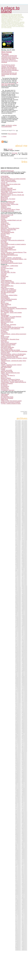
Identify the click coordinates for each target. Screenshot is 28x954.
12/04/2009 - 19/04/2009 (21, 658)
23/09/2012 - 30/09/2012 (21, 858)
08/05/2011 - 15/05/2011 (21, 774)
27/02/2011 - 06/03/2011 (21, 762)
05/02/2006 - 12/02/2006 (21, 488)
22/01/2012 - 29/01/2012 (21, 816)
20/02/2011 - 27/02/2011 (21, 760)
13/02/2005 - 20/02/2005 (21, 437)
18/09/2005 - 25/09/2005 (21, 469)
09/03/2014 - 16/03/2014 (21, 935)
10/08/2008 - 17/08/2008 (21, 618)
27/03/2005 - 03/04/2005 (21, 444)
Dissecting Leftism (5, 231)
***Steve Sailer (5, 374)
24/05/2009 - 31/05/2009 (21, 665)
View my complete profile (20, 158)
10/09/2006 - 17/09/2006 (21, 521)
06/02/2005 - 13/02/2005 (21, 436)
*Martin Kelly (4, 306)
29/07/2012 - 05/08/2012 (21, 848)
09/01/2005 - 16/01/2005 (21, 431)
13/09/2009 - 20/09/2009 (21, 684)
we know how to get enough (9, 83)
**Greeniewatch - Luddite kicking (9, 265)
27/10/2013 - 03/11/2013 (21, 914)
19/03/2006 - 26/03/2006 (21, 495)
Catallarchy (4, 207)
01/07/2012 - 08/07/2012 (21, 844)
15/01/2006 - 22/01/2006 (21, 485)
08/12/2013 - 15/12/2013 (21, 921)
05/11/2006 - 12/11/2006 (21, 531)
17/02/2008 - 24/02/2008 (21, 594)
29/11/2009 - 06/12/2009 (21, 697)
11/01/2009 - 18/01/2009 (21, 643)
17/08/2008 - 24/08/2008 (21, 619)
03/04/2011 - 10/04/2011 (21, 768)
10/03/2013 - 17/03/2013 (21, 886)
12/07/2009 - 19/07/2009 (21, 674)
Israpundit (3, 275)
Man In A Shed (5, 303)
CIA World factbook (6, 208)
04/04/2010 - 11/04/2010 (21, 719)
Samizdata (3, 359)
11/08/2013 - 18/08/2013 (21, 901)
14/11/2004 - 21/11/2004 (21, 422)
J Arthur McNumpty (6, 319)
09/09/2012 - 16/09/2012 (21, 856)
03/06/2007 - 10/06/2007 (21, 564)
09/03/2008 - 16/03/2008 (21, 598)
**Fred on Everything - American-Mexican (12, 252)
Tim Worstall (4, 384)
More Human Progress (6, 53)
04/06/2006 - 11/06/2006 (21, 508)
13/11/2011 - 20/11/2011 (21, 804)
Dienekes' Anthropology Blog (8, 229)
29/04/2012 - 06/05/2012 (21, 833)
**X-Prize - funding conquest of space (11, 403)
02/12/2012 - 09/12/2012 (21, 870)
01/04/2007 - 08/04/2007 (21, 555)
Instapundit (4, 273)
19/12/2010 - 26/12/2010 (21, 751)
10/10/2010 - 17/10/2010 (21, 739)
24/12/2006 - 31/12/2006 (21, 539)
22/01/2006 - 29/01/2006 (21, 486)
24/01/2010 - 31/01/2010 (21, 707)
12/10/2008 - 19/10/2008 (21, 628)
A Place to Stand (10, 9)
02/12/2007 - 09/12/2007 (21, 581)
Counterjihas (4, 217)
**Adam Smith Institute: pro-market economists (13, 178)
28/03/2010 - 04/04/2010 (21, 718)
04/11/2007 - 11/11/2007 (21, 576)
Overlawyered (4, 338)
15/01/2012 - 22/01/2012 (21, 815)
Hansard (3, 269)
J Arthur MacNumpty (6, 280)
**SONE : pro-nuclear (6, 370)
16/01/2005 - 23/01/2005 (21, 432)
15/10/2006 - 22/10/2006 (21, 527)
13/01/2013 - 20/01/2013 (21, 877)
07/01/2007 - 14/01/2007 (21, 540)
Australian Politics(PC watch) (8, 189)
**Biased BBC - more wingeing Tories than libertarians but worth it (12, 193)
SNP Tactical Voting (6, 367)
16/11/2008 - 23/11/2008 (21, 633)
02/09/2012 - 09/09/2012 (21, 854)
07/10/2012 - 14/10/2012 (21, 860)
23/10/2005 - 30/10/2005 (21, 470)
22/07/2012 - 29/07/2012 (21, 847)
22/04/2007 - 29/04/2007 (21, 557)
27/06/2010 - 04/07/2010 (21, 733)
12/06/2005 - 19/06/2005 (21, 457)
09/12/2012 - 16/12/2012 (21, 871)
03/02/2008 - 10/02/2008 (21, 592)
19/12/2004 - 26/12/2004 (21, 427)
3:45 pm (13, 130)
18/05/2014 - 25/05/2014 (21, 944)
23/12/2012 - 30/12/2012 (21, 873)
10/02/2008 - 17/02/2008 (21, 593)
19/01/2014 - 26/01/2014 (21, 927)
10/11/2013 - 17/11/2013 (21, 916)
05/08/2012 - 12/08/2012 (21, 850)
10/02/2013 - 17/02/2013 (21, 882)
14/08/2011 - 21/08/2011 (21, 790)
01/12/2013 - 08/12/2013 (21, 920)
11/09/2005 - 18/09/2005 (21, 468)
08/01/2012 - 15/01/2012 (21, 814)
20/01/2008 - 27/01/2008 (21, 589)
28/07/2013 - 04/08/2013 (21, 898)
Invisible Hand (4, 276)
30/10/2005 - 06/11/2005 (21, 471)
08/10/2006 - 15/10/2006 (21, 526)
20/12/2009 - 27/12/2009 (21, 701)
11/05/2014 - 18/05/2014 (21, 942)
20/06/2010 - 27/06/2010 (21, 732)
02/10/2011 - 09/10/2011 (21, 797)
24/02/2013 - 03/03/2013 (21, 884)
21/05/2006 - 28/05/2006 (21, 506)
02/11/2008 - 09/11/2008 (21, 632)
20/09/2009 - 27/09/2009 (21, 686)
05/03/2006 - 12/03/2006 (21, 493)
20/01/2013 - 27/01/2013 (21, 878)
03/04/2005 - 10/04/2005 (21, 445)
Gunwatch (3, 267)
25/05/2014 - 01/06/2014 (21, 945)
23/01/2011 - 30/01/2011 (21, 757)
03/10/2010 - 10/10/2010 (21, 738)
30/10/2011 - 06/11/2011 (21, 802)
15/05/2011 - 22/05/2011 (21, 775)
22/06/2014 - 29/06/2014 (21, 950)
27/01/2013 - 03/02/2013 (21, 879)
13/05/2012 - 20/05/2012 (21, 835)
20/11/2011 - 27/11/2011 (21, 806)
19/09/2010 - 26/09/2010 (21, 735)
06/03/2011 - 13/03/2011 (21, 763)
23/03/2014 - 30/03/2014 (21, 938)
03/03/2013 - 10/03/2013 (21, 885)
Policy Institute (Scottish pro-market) (10, 350)
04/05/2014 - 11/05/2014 (21, 941)
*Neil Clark (3, 323)
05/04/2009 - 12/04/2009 (21, 657)
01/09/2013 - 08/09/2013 (21, 904)
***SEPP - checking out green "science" (11, 364)
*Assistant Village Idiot (7, 188)
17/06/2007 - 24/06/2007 (21, 567)
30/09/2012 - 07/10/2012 (21, 859)
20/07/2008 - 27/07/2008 (21, 614)
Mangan (3, 301)
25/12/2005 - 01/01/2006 (21, 481)
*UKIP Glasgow (5, 394)
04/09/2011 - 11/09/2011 (21, 793)
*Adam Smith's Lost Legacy (8, 180)
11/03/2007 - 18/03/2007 (21, 551)
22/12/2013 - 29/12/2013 (21, 923)
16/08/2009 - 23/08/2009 (21, 680)
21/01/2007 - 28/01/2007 (21, 543)
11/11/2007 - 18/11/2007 (21, 577)
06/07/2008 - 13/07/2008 (21, 612)
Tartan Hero (4, 376)
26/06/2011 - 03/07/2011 (21, 782)
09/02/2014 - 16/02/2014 (21, 930)
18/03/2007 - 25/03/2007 (21, 552)
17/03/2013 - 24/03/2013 (21, 888)
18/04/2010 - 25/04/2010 (21, 721)
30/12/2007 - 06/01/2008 (21, 586)
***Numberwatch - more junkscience (10, 328)
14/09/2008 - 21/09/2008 (21, 624)
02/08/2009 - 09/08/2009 (21, 677)
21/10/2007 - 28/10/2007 (21, 574)
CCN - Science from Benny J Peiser (10, 209)
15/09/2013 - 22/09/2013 (21, 907)
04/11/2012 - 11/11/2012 (21, 865)
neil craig (10, 149)
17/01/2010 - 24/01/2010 (21, 706)
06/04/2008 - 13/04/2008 (21, 602)
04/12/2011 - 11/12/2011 (21, 808)
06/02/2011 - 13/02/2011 (21, 758)
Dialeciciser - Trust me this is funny (10, 228)
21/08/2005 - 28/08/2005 (21, 466)
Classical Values (5, 216)
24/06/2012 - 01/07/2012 (21, 842)
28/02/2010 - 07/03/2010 (21, 713)
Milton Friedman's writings (7, 318)
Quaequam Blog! (5, 352)
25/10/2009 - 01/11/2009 (21, 691)
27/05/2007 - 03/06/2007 (21, 563)
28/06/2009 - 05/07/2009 (21, 671)
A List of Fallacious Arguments (9, 299)
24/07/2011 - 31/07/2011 (21, 787)
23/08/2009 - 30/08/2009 (21, 681)
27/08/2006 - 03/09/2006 (21, 519)
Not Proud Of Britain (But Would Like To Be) (12, 327)
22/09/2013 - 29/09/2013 (21, 908)
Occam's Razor (5, 330)
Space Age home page (7, 371)
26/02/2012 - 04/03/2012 (21, 822)
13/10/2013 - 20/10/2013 (21, 911)
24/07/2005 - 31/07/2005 (21, 461)
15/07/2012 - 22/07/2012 (21, 846)
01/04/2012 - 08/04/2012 (21, 828)
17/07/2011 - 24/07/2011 (21, 785)
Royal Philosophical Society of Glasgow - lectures (14, 358)
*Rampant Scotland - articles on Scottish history (13, 354)
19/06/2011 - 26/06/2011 (21, 781)
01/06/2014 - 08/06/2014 (21, 946)
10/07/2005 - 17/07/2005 (21, 458)
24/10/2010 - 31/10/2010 (21, 741)
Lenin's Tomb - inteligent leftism (9, 295)
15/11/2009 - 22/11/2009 (21, 695)
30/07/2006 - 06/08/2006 (21, 515)
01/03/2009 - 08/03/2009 (21, 651)
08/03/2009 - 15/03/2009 (21, 652)
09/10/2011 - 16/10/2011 (21, 798)
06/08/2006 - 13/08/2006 (21, 517)
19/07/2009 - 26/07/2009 (21, 675)
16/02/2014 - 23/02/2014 (21, 932)
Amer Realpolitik (5, 185)
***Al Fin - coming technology (8, 181)
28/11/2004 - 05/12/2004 (21, 424)
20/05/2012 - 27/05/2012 (21, 837)
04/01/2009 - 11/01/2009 (21, 642)
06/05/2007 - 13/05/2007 (21, 559)
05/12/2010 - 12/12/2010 (21, 749)
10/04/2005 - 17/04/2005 (21, 446)
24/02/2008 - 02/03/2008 (21, 595)
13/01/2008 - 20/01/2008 (21, 588)
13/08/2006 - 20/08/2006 (21, 518)
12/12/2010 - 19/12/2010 (21, 750)
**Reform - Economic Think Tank (9, 356)
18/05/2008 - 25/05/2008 (21, 603)
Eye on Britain (4, 243)
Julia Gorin (3, 287)
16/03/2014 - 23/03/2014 (21, 936)
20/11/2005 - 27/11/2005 (21, 475)
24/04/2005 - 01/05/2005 (21, 449)
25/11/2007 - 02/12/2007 (21, 580)
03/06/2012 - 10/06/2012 (21, 839)
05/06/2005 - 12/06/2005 (21, 456)
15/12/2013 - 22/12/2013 (21, 922)
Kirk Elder (3, 293)
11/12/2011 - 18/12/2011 (21, 809)
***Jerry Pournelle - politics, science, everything (13, 283)
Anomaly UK (4, 182)
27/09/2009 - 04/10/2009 (21, 687)
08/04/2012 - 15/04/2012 (21, 829)
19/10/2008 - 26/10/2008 (21, 630)
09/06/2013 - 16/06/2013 (21, 890)
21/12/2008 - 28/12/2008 (21, 639)
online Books (4, 332)
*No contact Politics (6, 326)
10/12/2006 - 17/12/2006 (21, 537)
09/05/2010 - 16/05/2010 (21, 725)
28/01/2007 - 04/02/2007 (21, 544)
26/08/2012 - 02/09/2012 (21, 853)
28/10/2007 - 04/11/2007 (21, 575)
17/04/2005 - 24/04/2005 (21, 448)
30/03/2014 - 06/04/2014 (21, 939)
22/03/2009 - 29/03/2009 (21, 655)
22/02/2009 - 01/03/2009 (21, 650)
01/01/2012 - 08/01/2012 (21, 813)
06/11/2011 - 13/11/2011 (21, 803)
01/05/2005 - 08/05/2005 (21, 450)
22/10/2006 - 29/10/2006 (21, 529)
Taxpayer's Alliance (6, 378)
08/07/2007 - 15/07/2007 (21, 570)
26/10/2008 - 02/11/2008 (21, 631)
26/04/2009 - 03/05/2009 (21, 661)
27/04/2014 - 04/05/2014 (21, 940)
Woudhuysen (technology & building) (10, 402)
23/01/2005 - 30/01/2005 (21, 433)
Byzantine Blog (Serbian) (7, 202)
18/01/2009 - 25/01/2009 (21, 644)
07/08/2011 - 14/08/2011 (21, 789)
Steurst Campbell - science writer (9, 204)
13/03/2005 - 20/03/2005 (21, 442)
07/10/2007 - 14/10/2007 (21, 571)
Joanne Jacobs (5, 284)
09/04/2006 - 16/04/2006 (21, 499)
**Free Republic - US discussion (13, 253)
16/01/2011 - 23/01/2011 (21, 756)
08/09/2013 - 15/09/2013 (21, 906)
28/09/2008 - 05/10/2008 (21, 626)
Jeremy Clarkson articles (7, 281)
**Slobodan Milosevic (6, 366)
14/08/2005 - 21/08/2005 (21, 464)
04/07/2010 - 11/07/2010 (21, 734)
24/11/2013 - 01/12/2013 (21, 919)
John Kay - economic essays (8, 291)
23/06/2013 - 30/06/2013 (21, 892)
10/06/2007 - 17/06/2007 (21, 565)
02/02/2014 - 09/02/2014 (21, 929)
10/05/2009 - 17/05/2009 (21, 663)
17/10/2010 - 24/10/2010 (21, 740)
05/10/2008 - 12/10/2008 (21, 627)
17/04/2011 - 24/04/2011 (21, 770)
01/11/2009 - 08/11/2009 (21, 693)
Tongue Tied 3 (4, 387)
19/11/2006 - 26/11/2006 (21, 533)
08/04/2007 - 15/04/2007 (21, 556)
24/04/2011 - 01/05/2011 (21, 771)
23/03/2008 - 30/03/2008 (21, 600)
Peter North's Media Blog (7, 347)
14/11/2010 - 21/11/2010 (21, 745)
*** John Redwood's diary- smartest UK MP (12, 355)
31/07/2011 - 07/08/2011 (21, 788)
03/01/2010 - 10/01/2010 (21, 703)
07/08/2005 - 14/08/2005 (21, 463)
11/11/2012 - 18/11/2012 (21, 866)
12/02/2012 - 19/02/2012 (21, 820)
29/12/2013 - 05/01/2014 (21, 925)
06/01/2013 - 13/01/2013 (21, 876)
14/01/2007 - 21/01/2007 (21, 542)
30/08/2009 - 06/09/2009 (21, 682)
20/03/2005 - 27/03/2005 (21, 443)
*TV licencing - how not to (7, 390)
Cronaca (3, 219)
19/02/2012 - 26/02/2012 (21, 821)
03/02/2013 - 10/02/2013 (21, 881)
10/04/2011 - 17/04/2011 (21, 769)
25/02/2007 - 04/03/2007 (21, 549)
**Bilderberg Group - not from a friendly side (12, 194)
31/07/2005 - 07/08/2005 (21, 462)
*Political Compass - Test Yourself (10, 351)
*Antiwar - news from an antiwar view (10, 184)
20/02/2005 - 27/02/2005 (21, 438)
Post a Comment (12, 133)
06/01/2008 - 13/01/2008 (21, 587)
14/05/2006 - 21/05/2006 (21, 505)
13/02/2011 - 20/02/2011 (21, 759)
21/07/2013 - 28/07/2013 (21, 897)
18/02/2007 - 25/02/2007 (21, 548)
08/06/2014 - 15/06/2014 (21, 947)
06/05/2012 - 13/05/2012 (21, 834)
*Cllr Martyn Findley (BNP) (8, 247)
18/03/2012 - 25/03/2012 (21, 826)
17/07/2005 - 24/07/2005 (21, 460)
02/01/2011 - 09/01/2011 (21, 753)
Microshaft (3, 314)
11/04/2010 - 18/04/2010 (21, 720)
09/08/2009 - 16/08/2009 (21, 678)
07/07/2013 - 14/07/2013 (21, 895)
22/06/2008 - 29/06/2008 (21, 609)
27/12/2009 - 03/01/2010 (21, 702)
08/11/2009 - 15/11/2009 (21, 694)
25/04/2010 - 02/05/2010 (21, 722)
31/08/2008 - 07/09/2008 (21, 621)
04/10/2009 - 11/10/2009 (21, 688)
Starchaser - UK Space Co (8, 375)
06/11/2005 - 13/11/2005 (21, 473)
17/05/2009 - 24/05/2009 (21, 664)
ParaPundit (4, 340)
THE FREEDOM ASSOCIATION (9, 255)
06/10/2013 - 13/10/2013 (21, 910)
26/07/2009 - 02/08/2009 (21, 676)
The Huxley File (5, 271)
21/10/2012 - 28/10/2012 (21, 863)
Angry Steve (4, 186)
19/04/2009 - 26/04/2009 (21, 659)
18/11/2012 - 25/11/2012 (21, 867)
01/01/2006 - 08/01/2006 (21, 482)
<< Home (3, 136)
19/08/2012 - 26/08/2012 (21, 852)
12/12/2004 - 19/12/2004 (21, 426)
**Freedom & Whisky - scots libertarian (11, 257)
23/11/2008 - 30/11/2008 (21, 634)
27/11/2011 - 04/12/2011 (21, 807)
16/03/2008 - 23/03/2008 (21, 599)
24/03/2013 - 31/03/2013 (21, 889)
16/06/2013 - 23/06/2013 (21, 891)
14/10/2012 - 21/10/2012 (21, 862)
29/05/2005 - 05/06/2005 (21, 455)
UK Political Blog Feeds (7, 396)
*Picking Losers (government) (8, 343)
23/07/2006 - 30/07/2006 (21, 514)
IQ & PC (3, 279)
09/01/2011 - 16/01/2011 (21, 754)
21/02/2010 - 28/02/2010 (21, 712)
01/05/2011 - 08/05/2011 (21, 772)
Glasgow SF (4, 264)
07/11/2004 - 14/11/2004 (21, 420)
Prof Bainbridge (23, 351)
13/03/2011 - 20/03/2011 (21, 764)
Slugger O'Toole (5, 336)
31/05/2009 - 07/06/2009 (21, 666)
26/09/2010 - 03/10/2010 (21, 737)
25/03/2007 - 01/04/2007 (21, 554)
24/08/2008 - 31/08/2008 (21, 620)
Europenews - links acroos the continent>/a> (12, 240)
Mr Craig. (14, 153)
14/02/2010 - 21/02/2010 (21, 710)
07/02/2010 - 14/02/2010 (21, 709)
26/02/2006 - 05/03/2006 (21, 492)
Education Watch (5, 233)
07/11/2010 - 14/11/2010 (21, 744)
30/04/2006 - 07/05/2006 (21, 502)
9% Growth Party (5, 177)
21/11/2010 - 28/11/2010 (21, 746)
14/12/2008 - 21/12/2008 (21, 638)
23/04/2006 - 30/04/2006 (21, 501)
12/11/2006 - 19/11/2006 (21, 532)
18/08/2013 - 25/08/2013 (21, 902)
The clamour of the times (7, 211)
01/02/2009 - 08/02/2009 (21, 646)
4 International (4, 176)
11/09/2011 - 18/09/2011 (21, 794)
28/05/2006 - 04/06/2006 (21, 507)
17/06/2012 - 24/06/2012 (21, 841)
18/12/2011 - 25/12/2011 (21, 810)
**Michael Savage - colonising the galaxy (11, 360)
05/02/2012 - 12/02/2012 (21, 819)
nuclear (15, 125)
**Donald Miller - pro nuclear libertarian (11, 316)
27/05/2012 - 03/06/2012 (21, 838)
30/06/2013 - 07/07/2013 (21, 894)
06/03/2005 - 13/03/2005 (21, 441)
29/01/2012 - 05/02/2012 (21, 818)
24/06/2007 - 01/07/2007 (21, 568)
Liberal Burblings (5, 297)
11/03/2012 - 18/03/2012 (21, 825)
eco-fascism (9, 125)
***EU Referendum (6, 239)
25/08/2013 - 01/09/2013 (21, 903)
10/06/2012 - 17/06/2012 (21, 840)
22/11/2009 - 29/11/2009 (21, 696)
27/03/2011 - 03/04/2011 (21, 766)
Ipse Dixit (3, 277)
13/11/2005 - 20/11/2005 (21, 474)
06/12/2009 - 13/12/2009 (21, 699)
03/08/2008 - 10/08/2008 (21, 617)
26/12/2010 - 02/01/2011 (21, 752)
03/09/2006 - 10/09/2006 (21, 520)
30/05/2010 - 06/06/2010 (21, 728)
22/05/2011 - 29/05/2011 (21, 776)
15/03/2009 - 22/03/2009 (21, 653)
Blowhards (3, 200)
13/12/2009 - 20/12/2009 (21, 700)
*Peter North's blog (6, 346)
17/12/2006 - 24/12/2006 (21, 538)
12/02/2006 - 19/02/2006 (21, 489)
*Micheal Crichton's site (7, 215)
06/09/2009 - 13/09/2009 (21, 683)
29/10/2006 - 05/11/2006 (21, 530)
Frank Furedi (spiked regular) (8, 249)
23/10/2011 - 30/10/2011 (21, 801)
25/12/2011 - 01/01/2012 (21, 812)
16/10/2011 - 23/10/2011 (21, 800)
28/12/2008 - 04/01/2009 (21, 640)
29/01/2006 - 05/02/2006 (21, 487)
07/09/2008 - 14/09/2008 (21, 622)
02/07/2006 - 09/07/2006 (21, 513)
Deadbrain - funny (5, 224)
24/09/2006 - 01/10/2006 (21, 524)
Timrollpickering (5, 386)
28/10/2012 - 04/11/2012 (21, 864)
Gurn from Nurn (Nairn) (7, 268)
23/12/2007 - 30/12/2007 (21, 584)
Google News (24, 411)
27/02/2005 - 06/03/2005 (21, 439)
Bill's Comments (5, 196)
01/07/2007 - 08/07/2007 (21, 569)
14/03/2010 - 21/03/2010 (21, 715)
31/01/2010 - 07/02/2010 (21, 708)
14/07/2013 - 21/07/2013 (21, 896)
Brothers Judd (11, 201)
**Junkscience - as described (8, 289)
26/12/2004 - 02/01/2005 (21, 429)
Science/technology (6, 126)
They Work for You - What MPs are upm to (12, 380)
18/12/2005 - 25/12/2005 (21, 480)
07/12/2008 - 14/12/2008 (21, 637)
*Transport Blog (5, 388)
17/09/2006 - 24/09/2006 (21, 523)
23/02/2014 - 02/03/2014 (21, 933)
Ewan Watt (3, 241)
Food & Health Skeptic (7, 248)
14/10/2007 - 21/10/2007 (21, 573)
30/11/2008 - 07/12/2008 (21, 636)
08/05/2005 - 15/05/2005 (21, 451)
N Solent (3, 368)
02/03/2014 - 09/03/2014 (21, 934)
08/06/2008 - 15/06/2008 (21, 607)
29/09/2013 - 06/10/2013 (21, 909)
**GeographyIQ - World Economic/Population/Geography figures (11, 262)
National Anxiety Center (7, 322)
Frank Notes (4, 251)
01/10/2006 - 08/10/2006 (21, 525)
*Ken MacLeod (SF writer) (7, 292)
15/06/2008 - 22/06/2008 (21, 608)
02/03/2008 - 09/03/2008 (21, 596)
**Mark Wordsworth (6, 304)
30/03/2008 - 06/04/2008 (21, 601)
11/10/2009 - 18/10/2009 (21, 689)
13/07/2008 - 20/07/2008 (21, 613)
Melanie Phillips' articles (7, 311)
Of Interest (3, 331)
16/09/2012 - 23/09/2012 (21, 857)
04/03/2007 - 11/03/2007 (21, 550)
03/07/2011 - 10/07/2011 (21, 783)
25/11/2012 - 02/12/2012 (21, 869)
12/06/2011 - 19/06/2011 (21, 779)
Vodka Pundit (4, 399)
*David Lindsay (5, 223)
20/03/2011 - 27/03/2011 (21, 765)
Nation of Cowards (6, 320)
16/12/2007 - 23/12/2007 (21, 583)
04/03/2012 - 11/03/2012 (21, 823)
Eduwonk (3, 235)
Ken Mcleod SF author (7, 310)
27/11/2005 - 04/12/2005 (21, 476)
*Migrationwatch (5, 315)
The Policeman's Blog (6, 348)
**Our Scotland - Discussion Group (10, 339)
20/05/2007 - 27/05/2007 (21, 562)
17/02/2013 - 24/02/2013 (21, 883)
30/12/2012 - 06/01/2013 (21, 875)
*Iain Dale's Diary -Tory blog (8, 272)
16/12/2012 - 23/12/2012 (21, 872)
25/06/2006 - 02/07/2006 (21, 512)
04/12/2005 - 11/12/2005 (21, 477)
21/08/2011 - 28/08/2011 (21, 791)
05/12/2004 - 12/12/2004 (21, 425)
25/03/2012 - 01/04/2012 (21, 827)
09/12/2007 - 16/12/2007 (21, 582)
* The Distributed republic (7, 232)
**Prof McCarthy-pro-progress (9, 307)
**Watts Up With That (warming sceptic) (11, 400)
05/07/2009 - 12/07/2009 (21, 672)
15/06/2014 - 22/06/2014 (21, 948)
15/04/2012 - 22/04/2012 (21, 831)
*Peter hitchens (5, 342)
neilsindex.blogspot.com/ (7, 170)
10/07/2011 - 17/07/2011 (21, 784)
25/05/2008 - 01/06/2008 (21, 605)
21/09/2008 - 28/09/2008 (21, 625)
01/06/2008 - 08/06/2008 (21, 606)
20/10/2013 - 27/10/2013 (21, 913)
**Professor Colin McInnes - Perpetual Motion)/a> (14, 308)
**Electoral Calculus (6, 237)
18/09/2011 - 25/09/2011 (21, 795)
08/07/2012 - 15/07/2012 (21, 845)
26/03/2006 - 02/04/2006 (21, 496)
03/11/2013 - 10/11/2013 (21, 915)
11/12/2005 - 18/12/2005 (21, 479)
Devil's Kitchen (5, 227)
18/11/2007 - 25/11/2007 (21, 578)
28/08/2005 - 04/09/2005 (21, 467)
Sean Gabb (4, 363)
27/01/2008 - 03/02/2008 (21, 590)
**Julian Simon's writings (7, 288)
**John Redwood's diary (7, 285)
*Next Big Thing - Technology (8, 324)
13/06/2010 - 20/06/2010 (21, 731)
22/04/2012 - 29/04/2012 (21, 832)
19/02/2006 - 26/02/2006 (21, 490)
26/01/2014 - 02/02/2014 (21, 928)
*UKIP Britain (4, 395)
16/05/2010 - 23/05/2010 (21, 726)
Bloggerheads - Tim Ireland (8, 198)
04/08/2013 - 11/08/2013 (21, 900)
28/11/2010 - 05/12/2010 (21, 747)
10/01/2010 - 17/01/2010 (21, 705)
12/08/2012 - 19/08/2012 (21, 851)
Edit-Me (25, 412)
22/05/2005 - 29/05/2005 (21, 454)
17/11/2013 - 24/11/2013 (21, 917)
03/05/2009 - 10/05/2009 (21, 662)
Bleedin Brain (4, 197)
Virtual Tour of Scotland (7, 398)
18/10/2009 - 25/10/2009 (21, 690)
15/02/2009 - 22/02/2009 (21, 649)
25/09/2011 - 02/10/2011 (21, 796)
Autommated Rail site (6, 190)
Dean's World (4, 225)
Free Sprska (4, 256)
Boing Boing (4, 201)
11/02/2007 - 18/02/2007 (21, 546)
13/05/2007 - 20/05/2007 (21, 561)
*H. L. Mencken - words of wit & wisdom (11, 312)
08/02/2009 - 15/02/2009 (21, 647)
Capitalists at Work (6, 205)
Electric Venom (5, 236)
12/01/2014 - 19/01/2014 (21, 926)
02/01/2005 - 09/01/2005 (21, 430)
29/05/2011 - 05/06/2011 (21, 777)
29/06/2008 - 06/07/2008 (21, 611)
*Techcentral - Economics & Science (10, 379)
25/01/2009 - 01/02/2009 (21, 645)
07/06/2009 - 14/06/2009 (21, 668)
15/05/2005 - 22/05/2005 (21, 452)
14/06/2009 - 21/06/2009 (21, 669)
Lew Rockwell (4, 296)
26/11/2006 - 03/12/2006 (21, 534)
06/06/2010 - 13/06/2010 (21, 730)
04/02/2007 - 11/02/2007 (21, 545)
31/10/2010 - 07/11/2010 (21, 743)
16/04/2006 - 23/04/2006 (21, 500)
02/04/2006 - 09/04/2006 (21, 498)
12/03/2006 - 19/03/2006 (21, 494)
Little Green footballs (6, 300)
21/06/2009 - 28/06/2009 (21, 670)
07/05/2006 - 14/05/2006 (21, 504)
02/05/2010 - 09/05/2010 (21, 724)
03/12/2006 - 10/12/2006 (21, 536)
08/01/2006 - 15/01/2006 (21, 483)
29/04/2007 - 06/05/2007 (21, 558)
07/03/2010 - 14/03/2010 (21, 714)
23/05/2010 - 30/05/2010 (21, 727)
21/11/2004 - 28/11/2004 (21, 423)
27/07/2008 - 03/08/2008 (21, 615)
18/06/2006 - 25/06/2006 (21, 511)
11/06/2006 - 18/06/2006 (21, 510)
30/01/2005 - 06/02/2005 (21, 435)
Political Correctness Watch (8, 344)
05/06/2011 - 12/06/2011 (21, 778)
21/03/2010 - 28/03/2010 (21, 716)
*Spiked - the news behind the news (10, 372)
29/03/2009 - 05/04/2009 (21, 656)
